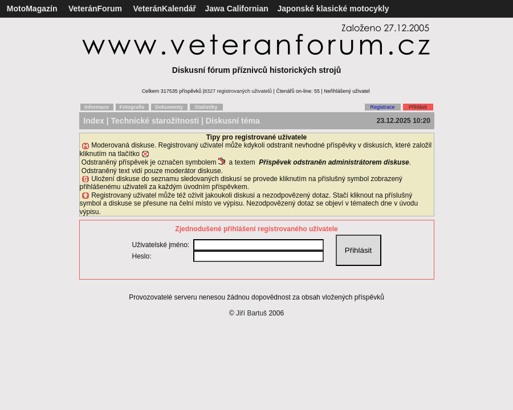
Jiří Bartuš (251, 313)
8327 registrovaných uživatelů (238, 91)
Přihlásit (418, 107)
